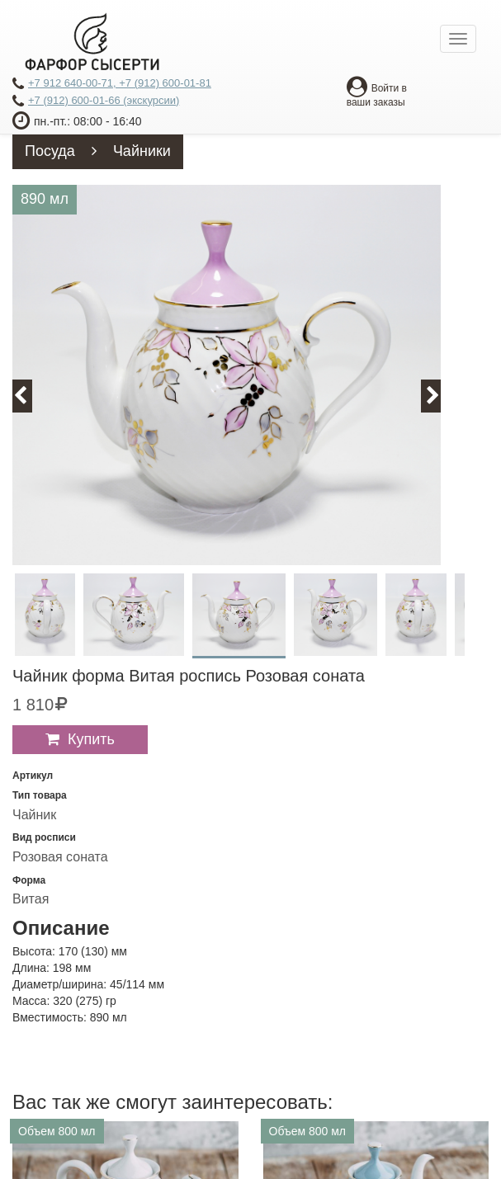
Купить (91, 739)
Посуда (50, 151)
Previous (29, 395)
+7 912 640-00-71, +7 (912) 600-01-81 (111, 84)
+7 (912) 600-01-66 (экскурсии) (95, 101)
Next (440, 395)
